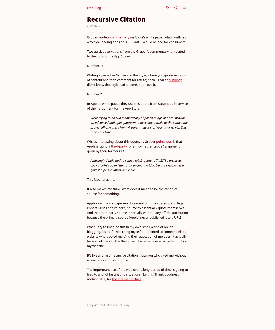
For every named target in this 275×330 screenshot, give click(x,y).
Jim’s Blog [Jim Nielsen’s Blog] (94, 8)
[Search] (176, 7)
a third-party (117, 146)
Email (102, 305)
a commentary (118, 37)
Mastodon (113, 305)
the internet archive (126, 279)
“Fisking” (175, 80)
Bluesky (124, 305)
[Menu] (184, 7)
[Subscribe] (167, 7)
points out (163, 141)
